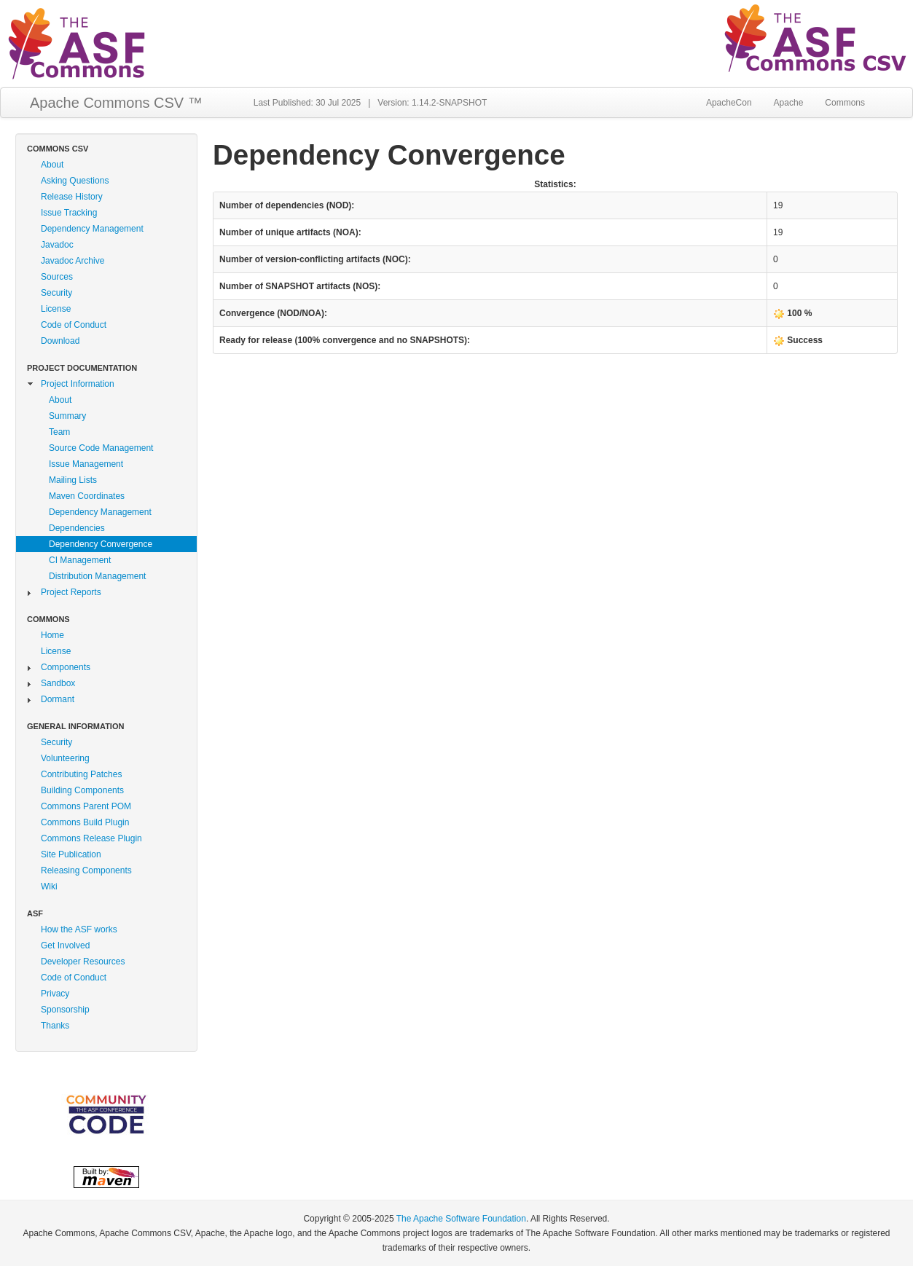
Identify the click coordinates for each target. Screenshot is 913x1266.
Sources (57, 277)
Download (60, 341)
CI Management (80, 560)
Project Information (77, 384)
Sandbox (58, 683)
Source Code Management (101, 448)
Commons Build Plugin (85, 822)
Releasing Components (86, 870)
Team (59, 432)
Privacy (55, 993)
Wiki (49, 886)
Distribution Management (97, 576)
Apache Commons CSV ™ (116, 103)
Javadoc (57, 245)
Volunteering (65, 758)
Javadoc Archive (72, 261)
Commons (845, 103)
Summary (67, 416)
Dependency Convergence (100, 544)
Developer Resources (83, 961)
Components (65, 667)
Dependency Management (92, 229)
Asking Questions (75, 181)
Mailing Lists (73, 480)
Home (52, 635)
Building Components (82, 790)
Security (56, 293)
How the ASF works (79, 929)
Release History (72, 197)
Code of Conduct (73, 325)
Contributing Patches (81, 774)
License (56, 309)
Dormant (57, 699)
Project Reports (71, 592)
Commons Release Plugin (91, 838)
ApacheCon (729, 103)
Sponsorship (65, 1009)
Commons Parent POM (86, 806)
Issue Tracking (69, 213)
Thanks (55, 1026)
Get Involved (65, 945)
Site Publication (71, 854)
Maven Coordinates (87, 496)
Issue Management (86, 464)
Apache (789, 103)
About (52, 165)
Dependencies (77, 528)
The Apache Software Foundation (461, 1219)
